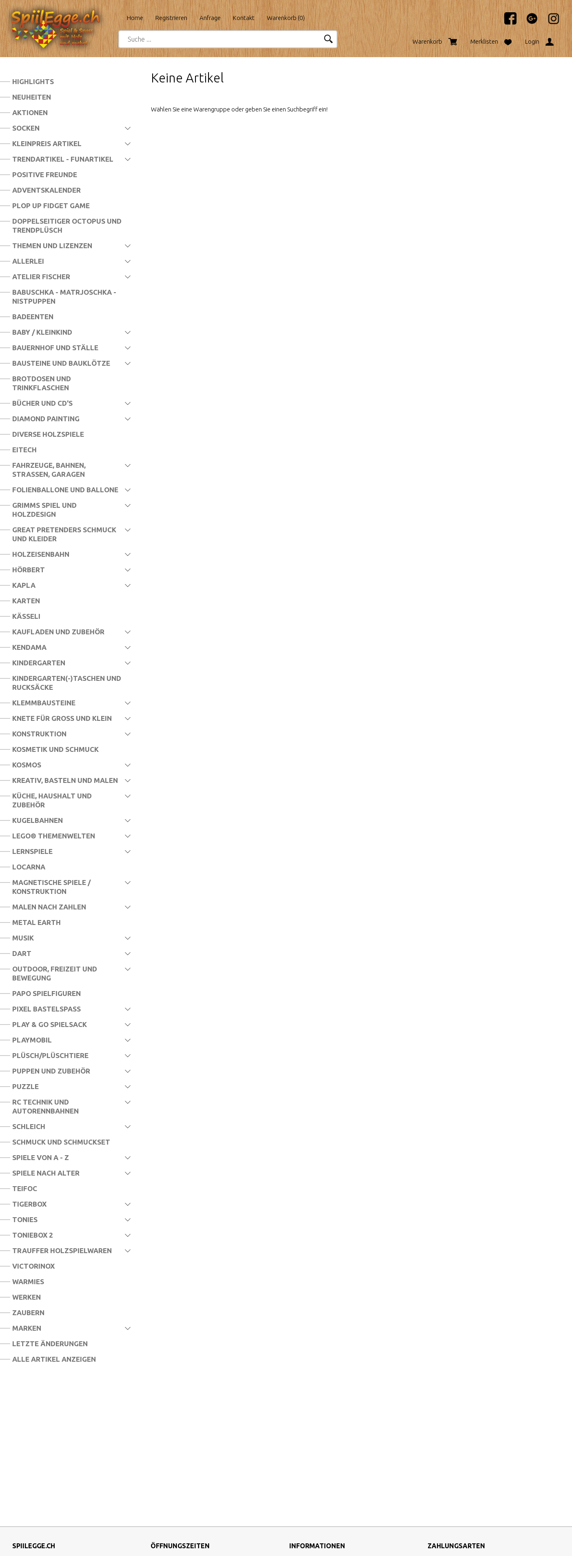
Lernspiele (32, 851)
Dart (21, 953)
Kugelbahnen (37, 820)
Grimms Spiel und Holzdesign (44, 509)
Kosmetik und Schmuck (55, 749)
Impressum (304, 1472)
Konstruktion (39, 734)
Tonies (25, 1219)
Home (135, 17)
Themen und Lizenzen (52, 245)
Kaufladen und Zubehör (58, 632)
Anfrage (210, 17)
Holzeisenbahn (40, 554)
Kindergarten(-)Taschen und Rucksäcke (66, 682)
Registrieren (171, 17)
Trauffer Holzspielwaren (62, 1250)
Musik (23, 938)
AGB (295, 1458)
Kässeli (26, 616)
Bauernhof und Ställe (55, 347)
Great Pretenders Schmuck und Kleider (64, 534)
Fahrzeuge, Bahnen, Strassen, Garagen (49, 469)
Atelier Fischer (41, 276)
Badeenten (32, 316)
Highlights (33, 81)
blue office (263, 1540)
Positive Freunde (44, 174)
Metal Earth (36, 922)
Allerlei (28, 261)
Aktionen (30, 112)
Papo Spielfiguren (46, 993)
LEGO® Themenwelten (53, 836)
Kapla (23, 585)
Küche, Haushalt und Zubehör (52, 800)
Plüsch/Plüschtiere (50, 1055)
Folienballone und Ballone (65, 489)
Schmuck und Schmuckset (61, 1142)
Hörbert (28, 569)
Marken (26, 1328)
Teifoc (24, 1188)
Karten (26, 601)
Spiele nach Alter (46, 1173)
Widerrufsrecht (309, 1500)
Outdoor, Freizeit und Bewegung (54, 973)
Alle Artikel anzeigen (54, 1359)
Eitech (24, 449)
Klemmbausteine (43, 703)
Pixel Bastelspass (46, 1009)
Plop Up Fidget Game (51, 205)
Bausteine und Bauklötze (61, 363)
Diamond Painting (46, 418)
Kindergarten (38, 663)
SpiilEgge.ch (227, 1540)
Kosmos (26, 765)
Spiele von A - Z (40, 1157)
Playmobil (32, 1040)
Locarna (28, 867)
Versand (300, 1444)
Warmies (28, 1281)
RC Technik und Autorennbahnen (45, 1106)
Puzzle (25, 1086)
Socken (26, 128)
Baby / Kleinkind (42, 332)
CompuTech (358, 1540)
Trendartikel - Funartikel (62, 159)
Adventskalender (46, 190)
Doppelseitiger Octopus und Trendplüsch (67, 225)
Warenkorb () (286, 17)
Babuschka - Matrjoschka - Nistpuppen (64, 296)
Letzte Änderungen (50, 1343)
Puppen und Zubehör (51, 1071)
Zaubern (28, 1312)
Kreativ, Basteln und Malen (65, 780)
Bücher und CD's (42, 403)
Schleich (28, 1126)
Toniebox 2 (32, 1235)
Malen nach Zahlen (49, 907)
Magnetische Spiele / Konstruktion (51, 886)
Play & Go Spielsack (49, 1024)
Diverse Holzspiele (48, 434)
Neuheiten (31, 97)
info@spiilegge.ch (36, 1476)
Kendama (29, 647)
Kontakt (244, 17)
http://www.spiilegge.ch (45, 1490)
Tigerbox (29, 1204)
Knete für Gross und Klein (62, 718)
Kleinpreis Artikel (47, 143)
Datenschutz (306, 1486)
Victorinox (33, 1266)
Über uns (301, 1430)
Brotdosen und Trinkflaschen (41, 383)
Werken (26, 1297)
